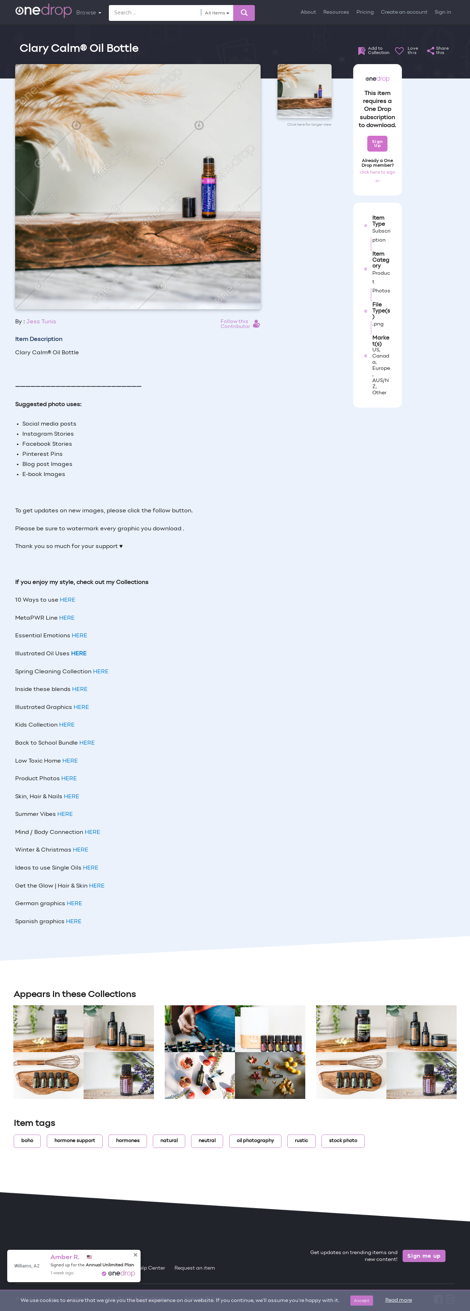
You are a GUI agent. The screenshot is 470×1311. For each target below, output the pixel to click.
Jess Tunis (41, 322)
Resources (336, 12)
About (308, 12)
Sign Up (377, 143)
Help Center (150, 1268)
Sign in (443, 12)
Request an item (194, 1268)
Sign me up (424, 1256)
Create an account (404, 12)
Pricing (365, 12)
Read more (398, 1300)
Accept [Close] (361, 1300)
